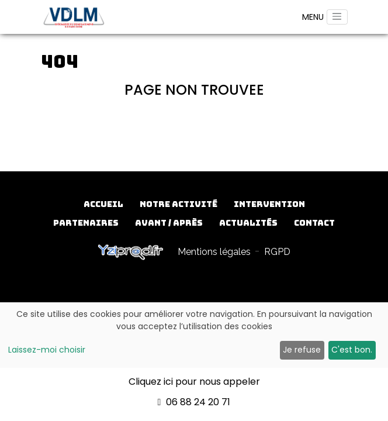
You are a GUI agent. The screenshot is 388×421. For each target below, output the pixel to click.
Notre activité (178, 204)
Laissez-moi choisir (46, 350)
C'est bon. (351, 350)
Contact (314, 223)
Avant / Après (169, 223)
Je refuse (302, 350)
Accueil (103, 204)
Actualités (248, 223)
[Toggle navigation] (337, 17)
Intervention (269, 204)
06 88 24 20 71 (194, 402)
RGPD (277, 251)
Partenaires (86, 223)
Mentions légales (214, 251)
